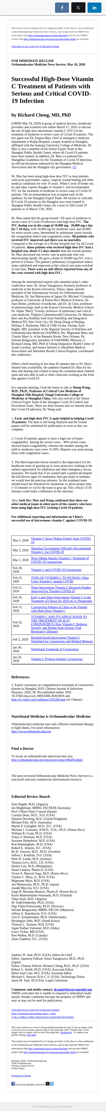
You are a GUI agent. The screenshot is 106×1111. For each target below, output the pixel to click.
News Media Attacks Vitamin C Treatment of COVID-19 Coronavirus (60, 560)
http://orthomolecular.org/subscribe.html (48, 35)
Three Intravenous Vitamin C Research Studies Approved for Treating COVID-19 (61, 589)
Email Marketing (42, 1106)
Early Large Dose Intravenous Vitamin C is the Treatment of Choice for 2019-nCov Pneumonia (61, 599)
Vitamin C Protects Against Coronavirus (56, 659)
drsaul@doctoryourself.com (73, 989)
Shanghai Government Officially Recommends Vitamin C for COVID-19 (61, 550)
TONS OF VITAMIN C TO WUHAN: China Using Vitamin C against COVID (60, 579)
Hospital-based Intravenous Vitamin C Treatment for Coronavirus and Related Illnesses (62, 639)
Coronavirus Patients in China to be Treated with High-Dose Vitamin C (59, 609)
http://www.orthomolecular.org (31, 731)
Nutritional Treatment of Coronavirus (55, 649)
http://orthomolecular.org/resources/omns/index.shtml (50, 39)
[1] (74, 167)
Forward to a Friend (21, 1075)
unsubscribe (66, 1032)
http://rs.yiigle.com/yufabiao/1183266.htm (38, 699)
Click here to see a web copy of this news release (35, 46)
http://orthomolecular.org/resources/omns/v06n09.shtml (47, 760)
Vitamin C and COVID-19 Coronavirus (56, 570)
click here (31, 1035)
